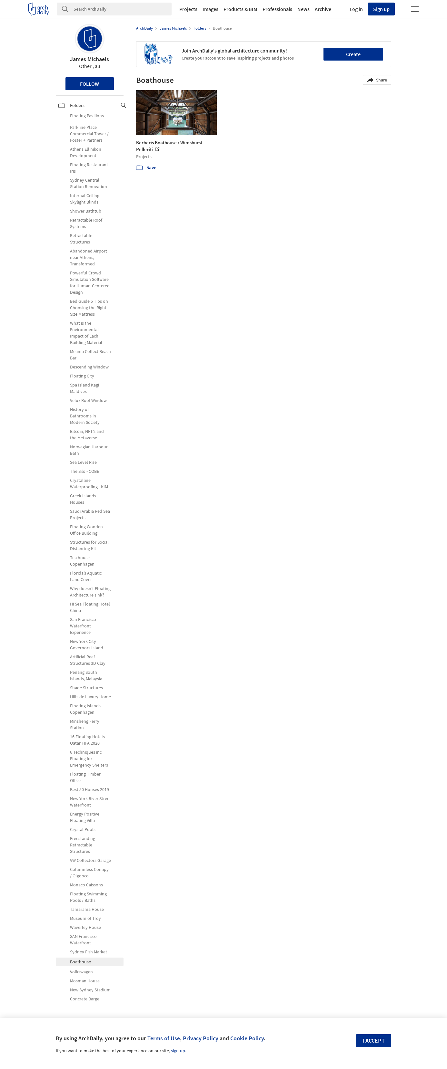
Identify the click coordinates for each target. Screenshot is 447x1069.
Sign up (381, 9)
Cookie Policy (247, 1038)
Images (210, 9)
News (303, 9)
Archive (323, 9)
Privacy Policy (200, 1038)
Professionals (277, 9)
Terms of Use (163, 1038)
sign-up (178, 1051)
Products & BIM (240, 9)
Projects (188, 9)
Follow (89, 84)
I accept (374, 1040)
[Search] (123, 9)
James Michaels (89, 59)
